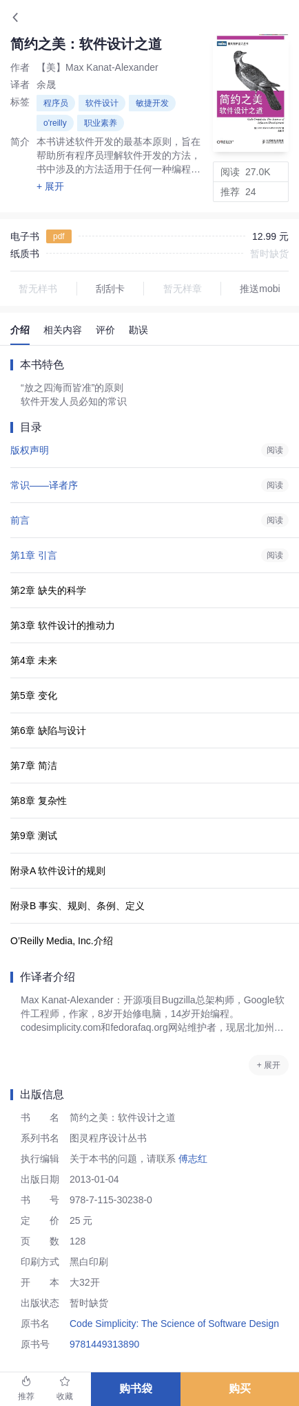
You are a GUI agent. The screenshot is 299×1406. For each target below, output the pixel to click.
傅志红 (191, 1158)
